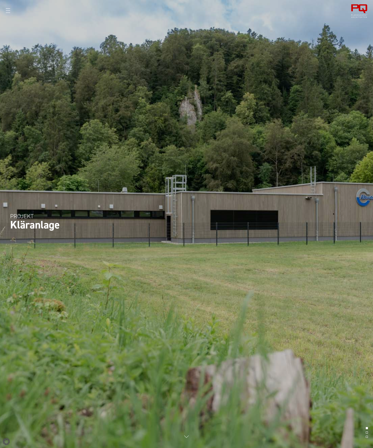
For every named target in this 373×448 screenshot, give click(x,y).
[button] (6, 441)
